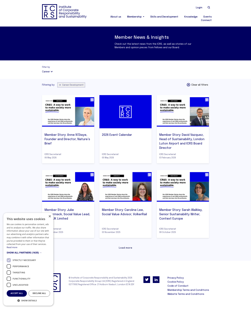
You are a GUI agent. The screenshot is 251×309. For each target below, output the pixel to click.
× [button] (49, 216)
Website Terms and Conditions (185, 294)
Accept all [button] (17, 293)
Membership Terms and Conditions (188, 290)
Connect (206, 20)
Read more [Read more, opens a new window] (12, 247)
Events (207, 17)
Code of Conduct (177, 286)
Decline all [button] (39, 293)
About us (115, 17)
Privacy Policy (175, 278)
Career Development (71, 85)
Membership (134, 17)
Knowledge (190, 17)
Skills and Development (164, 17)
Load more (125, 248)
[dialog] (28, 259)
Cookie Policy (175, 282)
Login (199, 8)
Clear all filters (197, 85)
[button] (28, 252)
